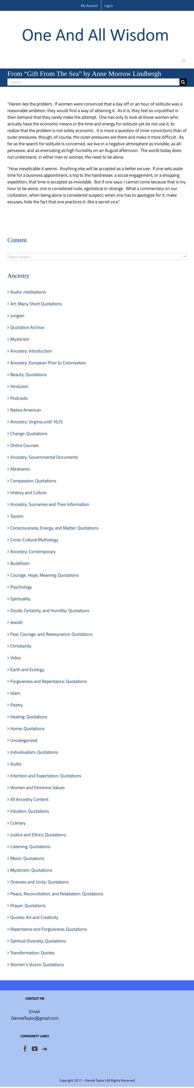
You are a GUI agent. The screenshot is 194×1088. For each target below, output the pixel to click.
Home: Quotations (27, 728)
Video (15, 657)
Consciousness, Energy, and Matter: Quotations (54, 528)
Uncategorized (23, 740)
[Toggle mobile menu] (184, 60)
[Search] (183, 82)
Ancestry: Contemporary (33, 551)
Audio (15, 764)
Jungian (17, 315)
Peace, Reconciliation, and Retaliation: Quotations (56, 893)
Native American (25, 410)
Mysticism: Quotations (31, 870)
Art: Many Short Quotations (36, 303)
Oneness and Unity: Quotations (39, 882)
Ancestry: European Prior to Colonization (48, 362)
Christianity (20, 646)
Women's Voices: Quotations (37, 964)
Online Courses (24, 445)
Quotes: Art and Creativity (34, 917)
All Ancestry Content (29, 799)
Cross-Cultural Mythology (34, 539)
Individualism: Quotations (34, 752)
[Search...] (93, 82)
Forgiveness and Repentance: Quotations (48, 681)
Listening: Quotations (30, 846)
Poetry (16, 705)
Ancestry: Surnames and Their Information (49, 504)
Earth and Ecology (27, 669)
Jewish (16, 622)
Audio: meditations (28, 292)
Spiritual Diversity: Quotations (38, 941)
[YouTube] (35, 1049)
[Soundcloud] (44, 1049)
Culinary (18, 823)
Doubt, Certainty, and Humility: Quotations (49, 610)
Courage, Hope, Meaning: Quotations (44, 575)
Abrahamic (20, 469)
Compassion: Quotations (33, 480)
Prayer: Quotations (27, 905)
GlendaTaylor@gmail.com (35, 1018)
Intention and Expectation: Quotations (45, 775)
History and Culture (28, 492)
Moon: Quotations (27, 858)
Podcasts (19, 398)
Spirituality (20, 598)
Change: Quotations (28, 433)
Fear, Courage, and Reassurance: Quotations (51, 634)
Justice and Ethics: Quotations (38, 834)
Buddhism (20, 563)
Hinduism (19, 386)
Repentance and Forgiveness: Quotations (48, 929)
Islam (15, 693)
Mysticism (19, 339)
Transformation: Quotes (32, 952)
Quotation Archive (27, 327)
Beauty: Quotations (28, 374)
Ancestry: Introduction (31, 351)
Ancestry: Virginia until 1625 (36, 421)
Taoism (16, 516)
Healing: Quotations (28, 716)
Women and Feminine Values (37, 787)
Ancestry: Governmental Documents (44, 457)
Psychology (21, 587)
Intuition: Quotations (29, 811)
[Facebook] (25, 1049)
